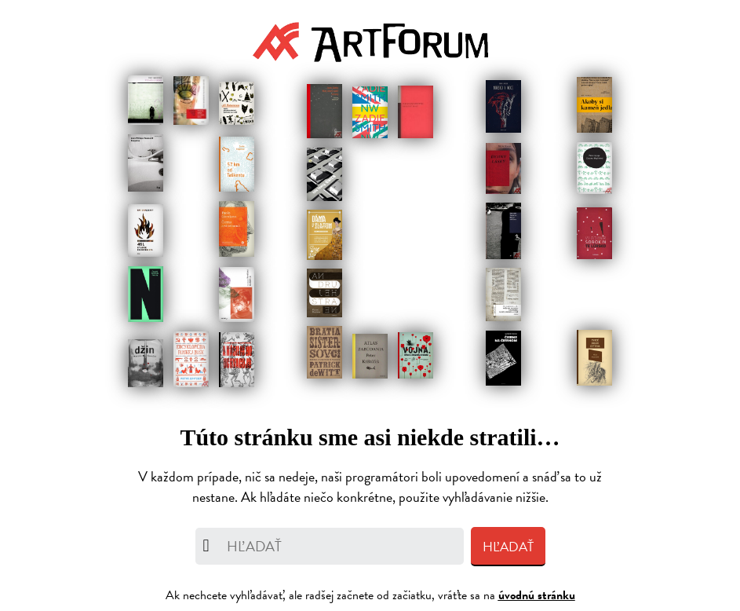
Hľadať (508, 547)
